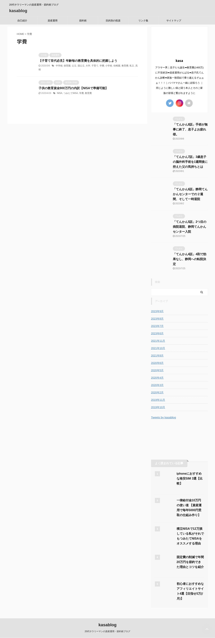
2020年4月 (157, 377)
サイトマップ (173, 20)
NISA (59, 93)
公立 (74, 65)
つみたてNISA (71, 93)
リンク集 (143, 20)
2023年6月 (157, 333)
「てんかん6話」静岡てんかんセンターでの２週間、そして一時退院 (190, 194)
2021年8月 (157, 355)
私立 (132, 65)
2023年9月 (157, 311)
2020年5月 (157, 370)
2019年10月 (158, 407)
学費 (102, 65)
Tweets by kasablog (163, 417)
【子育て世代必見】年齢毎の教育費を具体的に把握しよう (78, 60)
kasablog (18, 10)
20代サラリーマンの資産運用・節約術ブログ (107, 631)
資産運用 (52, 20)
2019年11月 (158, 399)
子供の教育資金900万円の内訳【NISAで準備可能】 (73, 88)
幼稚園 (116, 65)
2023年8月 (157, 318)
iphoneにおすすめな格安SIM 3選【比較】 (190, 478)
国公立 (81, 65)
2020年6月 (157, 362)
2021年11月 (158, 340)
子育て (95, 65)
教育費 (125, 65)
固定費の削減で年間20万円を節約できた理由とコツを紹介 (190, 562)
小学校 (108, 65)
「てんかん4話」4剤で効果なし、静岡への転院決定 (189, 259)
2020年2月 (157, 392)
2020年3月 (157, 385)
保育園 (67, 65)
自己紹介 (22, 20)
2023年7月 (157, 326)
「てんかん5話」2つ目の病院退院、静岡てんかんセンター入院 (189, 226)
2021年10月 (158, 348)
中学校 (59, 65)
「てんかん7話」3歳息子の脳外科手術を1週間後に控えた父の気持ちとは (190, 161)
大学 (88, 65)
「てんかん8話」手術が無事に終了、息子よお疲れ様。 (190, 129)
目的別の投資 (113, 20)
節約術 (83, 20)
